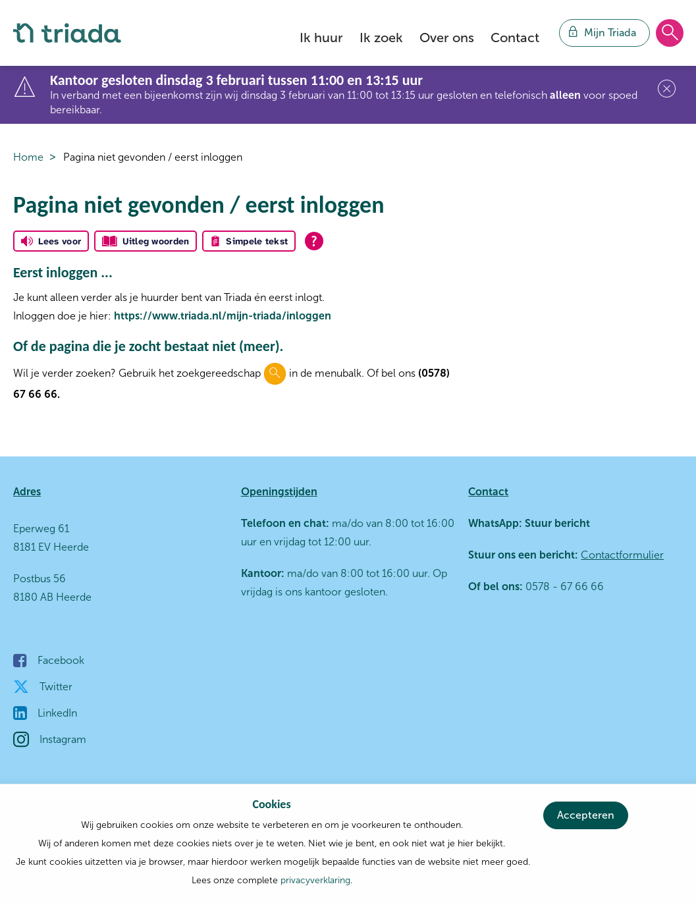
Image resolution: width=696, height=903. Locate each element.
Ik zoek (381, 37)
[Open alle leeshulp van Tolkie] (314, 241)
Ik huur (321, 37)
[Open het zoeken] (669, 33)
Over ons (446, 37)
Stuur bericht (556, 523)
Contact (515, 37)
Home (28, 157)
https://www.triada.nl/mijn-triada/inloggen (222, 315)
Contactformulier (622, 555)
